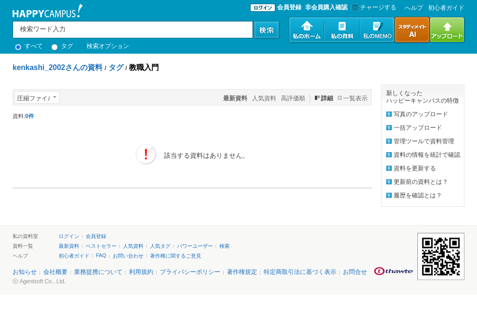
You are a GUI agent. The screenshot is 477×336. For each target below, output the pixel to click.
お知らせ (25, 271)
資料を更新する (415, 168)
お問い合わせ (128, 256)
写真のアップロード (421, 114)
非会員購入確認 (326, 7)
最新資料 (69, 246)
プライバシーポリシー (190, 271)
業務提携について (98, 271)
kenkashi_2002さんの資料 (57, 67)
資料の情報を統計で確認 (427, 154)
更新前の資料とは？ (421, 181)
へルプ (414, 7)
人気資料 (264, 98)
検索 (224, 246)
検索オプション (108, 45)
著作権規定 (242, 271)
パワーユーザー (195, 246)
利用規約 (141, 271)
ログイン (69, 236)
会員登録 (289, 7)
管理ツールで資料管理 (424, 141)
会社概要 (55, 271)
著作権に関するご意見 (175, 256)
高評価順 (293, 98)
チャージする (372, 7)
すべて (29, 45)
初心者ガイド (446, 7)
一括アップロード (418, 127)
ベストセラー (101, 246)
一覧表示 (355, 98)
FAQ (101, 255)
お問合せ (355, 271)
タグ (62, 45)
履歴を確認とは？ (418, 195)
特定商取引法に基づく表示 (300, 271)
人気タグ (160, 246)
